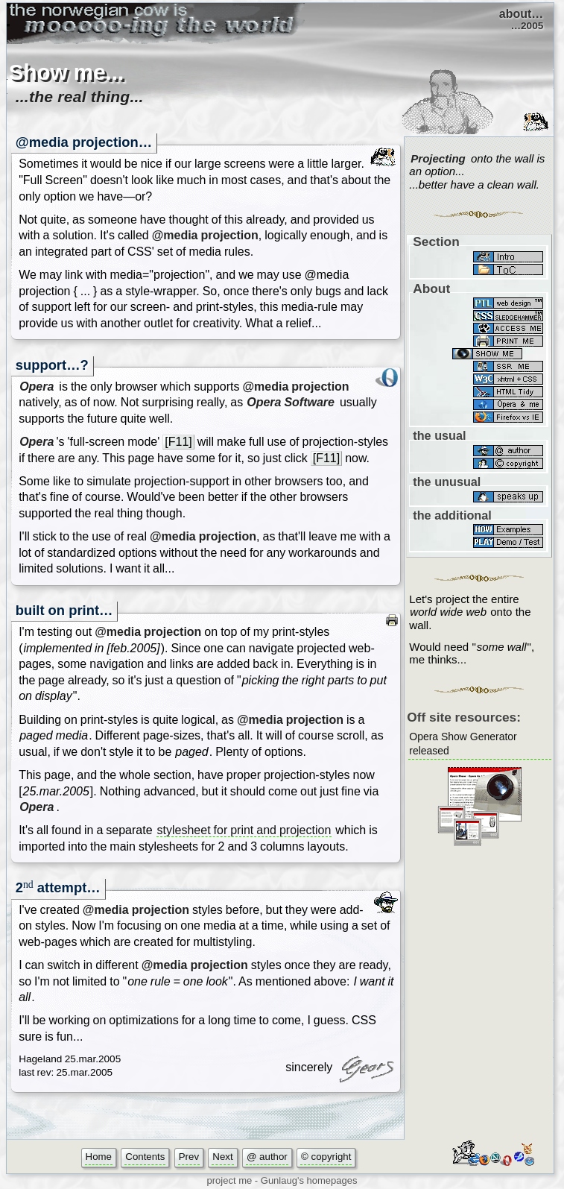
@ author (267, 1156)
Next (222, 1156)
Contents (145, 1156)
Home (99, 1156)
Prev (189, 1156)
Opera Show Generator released (462, 744)
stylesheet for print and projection (244, 830)
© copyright (326, 1156)
